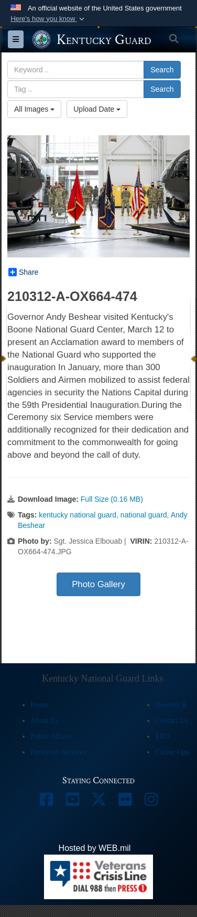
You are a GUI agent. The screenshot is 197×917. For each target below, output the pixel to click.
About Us (44, 721)
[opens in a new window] (46, 801)
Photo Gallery (98, 584)
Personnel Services (58, 752)
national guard (144, 515)
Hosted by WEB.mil (95, 848)
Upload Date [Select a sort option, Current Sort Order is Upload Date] (97, 109)
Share (23, 272)
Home (39, 705)
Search (161, 70)
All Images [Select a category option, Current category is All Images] (34, 109)
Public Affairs (50, 736)
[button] (48, 19)
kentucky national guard (77, 515)
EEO (162, 736)
